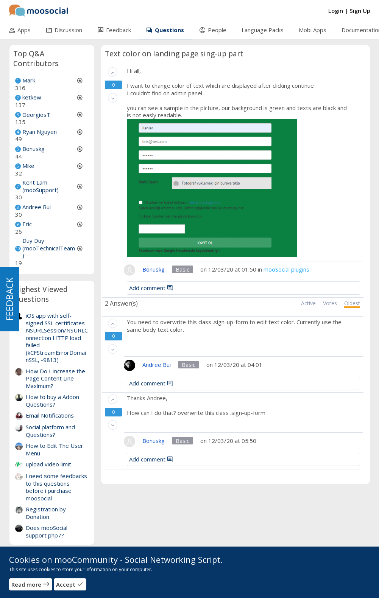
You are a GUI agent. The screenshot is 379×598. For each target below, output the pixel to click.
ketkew (31, 97)
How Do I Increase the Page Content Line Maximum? (55, 378)
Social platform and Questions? (50, 430)
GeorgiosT (36, 114)
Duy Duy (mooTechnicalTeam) (48, 248)
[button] (112, 72)
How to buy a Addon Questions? (52, 400)
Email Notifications (50, 415)
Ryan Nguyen (39, 131)
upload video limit (48, 464)
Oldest (352, 303)
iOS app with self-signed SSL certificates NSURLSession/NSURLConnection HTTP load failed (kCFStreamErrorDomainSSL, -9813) (57, 337)
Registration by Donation (46, 512)
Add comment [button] (151, 288)
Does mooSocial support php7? (46, 531)
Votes (330, 303)
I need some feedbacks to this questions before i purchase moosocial (56, 487)
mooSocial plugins (286, 269)
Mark (28, 80)
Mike (28, 165)
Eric (27, 224)
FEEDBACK (9, 299)
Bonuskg (33, 148)
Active (308, 303)
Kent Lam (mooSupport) (40, 186)
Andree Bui (36, 207)
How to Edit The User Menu (54, 449)
